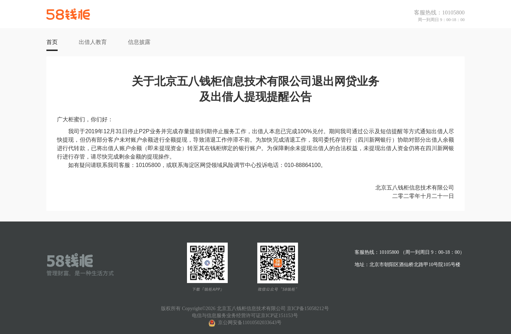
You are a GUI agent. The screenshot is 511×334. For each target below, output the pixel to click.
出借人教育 (93, 42)
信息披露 (139, 42)
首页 (52, 42)
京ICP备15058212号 (308, 308)
